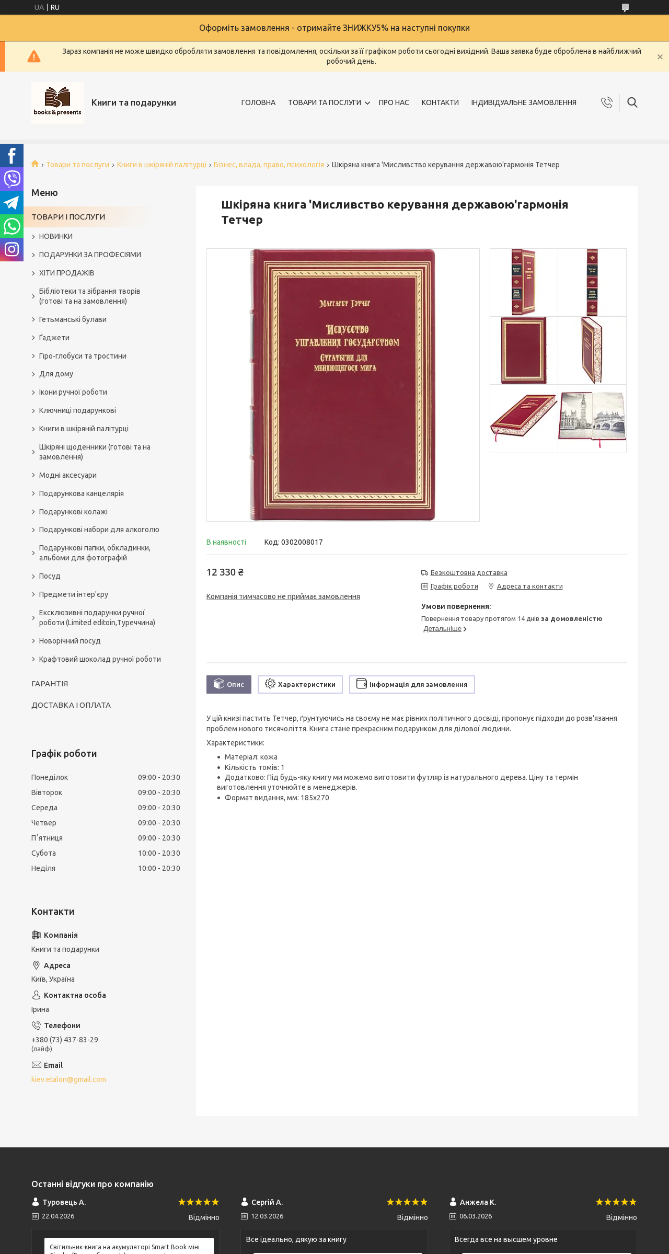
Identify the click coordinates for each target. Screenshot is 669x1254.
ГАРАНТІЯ (49, 683)
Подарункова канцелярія (81, 493)
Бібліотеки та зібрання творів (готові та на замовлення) (90, 296)
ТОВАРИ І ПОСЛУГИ (68, 216)
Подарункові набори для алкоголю (99, 529)
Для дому (56, 374)
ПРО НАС (394, 102)
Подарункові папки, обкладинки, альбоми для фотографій (95, 553)
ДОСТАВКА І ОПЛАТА (71, 704)
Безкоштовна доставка (469, 572)
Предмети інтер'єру (73, 594)
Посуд (50, 576)
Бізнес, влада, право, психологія (269, 164)
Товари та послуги (77, 164)
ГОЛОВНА (258, 102)
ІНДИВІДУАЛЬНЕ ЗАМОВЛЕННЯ (523, 102)
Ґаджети (54, 337)
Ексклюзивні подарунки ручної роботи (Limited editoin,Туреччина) (97, 617)
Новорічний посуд (70, 641)
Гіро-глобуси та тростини (82, 356)
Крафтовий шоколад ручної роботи (100, 659)
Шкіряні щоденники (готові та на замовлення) (95, 452)
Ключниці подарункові (77, 410)
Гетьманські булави (73, 319)
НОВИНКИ (56, 236)
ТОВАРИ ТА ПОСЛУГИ (324, 102)
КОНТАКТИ (440, 102)
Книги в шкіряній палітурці (161, 164)
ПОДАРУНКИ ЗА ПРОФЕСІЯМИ (90, 254)
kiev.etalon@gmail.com (68, 1079)
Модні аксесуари (68, 475)
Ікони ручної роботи (73, 392)
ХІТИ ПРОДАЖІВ (67, 273)
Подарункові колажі (73, 512)
